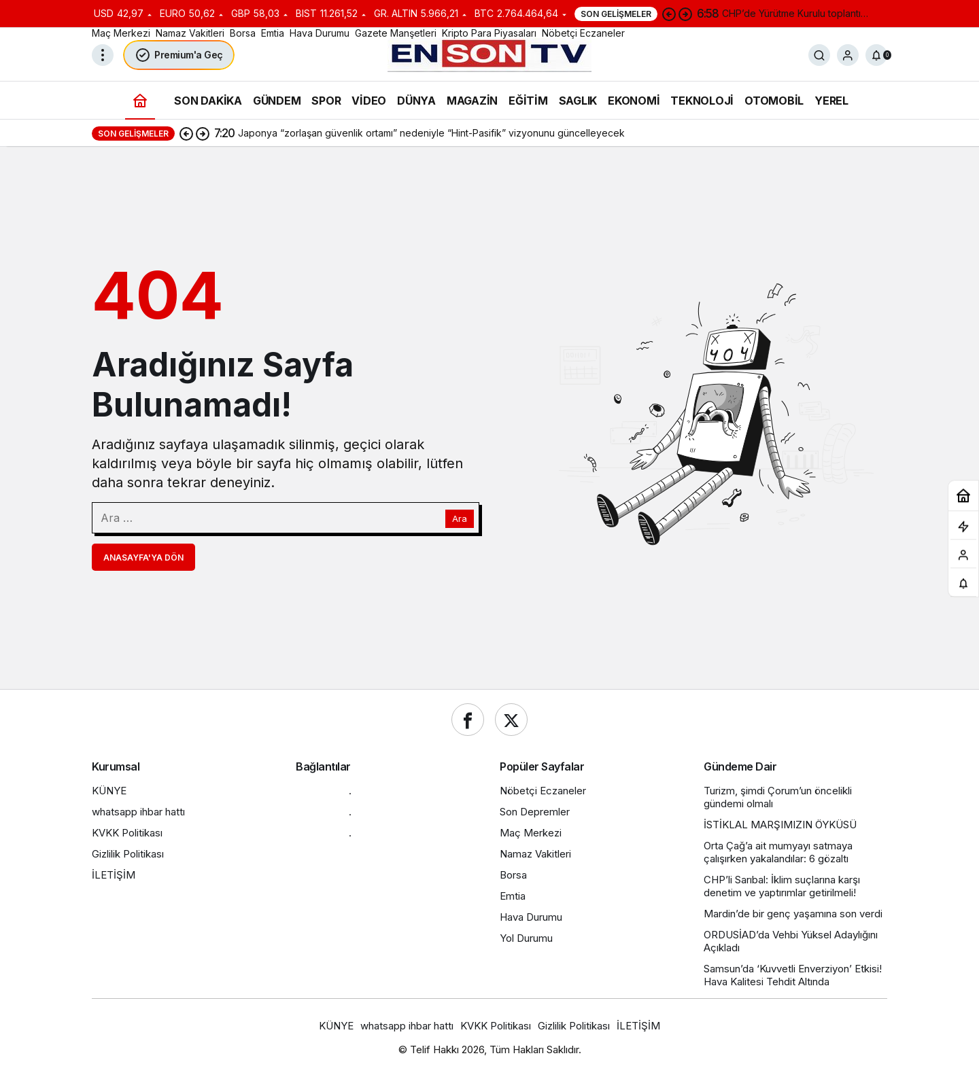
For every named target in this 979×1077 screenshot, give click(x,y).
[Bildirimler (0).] (876, 55)
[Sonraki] (685, 13)
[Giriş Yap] (848, 55)
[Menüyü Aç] (103, 55)
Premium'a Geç (179, 55)
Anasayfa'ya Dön (143, 557)
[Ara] (819, 55)
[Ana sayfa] (140, 100)
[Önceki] (669, 13)
